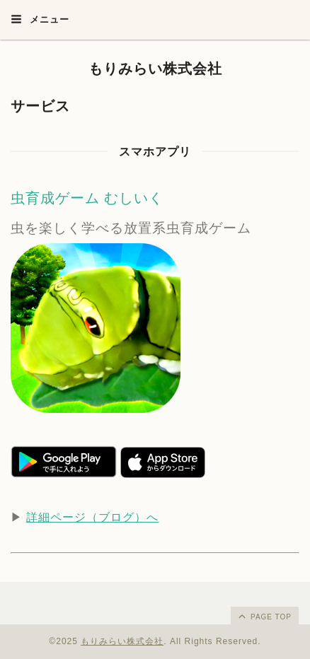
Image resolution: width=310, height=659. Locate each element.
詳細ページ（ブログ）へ (92, 517)
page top (264, 616)
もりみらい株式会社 (155, 68)
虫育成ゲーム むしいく (87, 197)
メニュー (40, 19)
